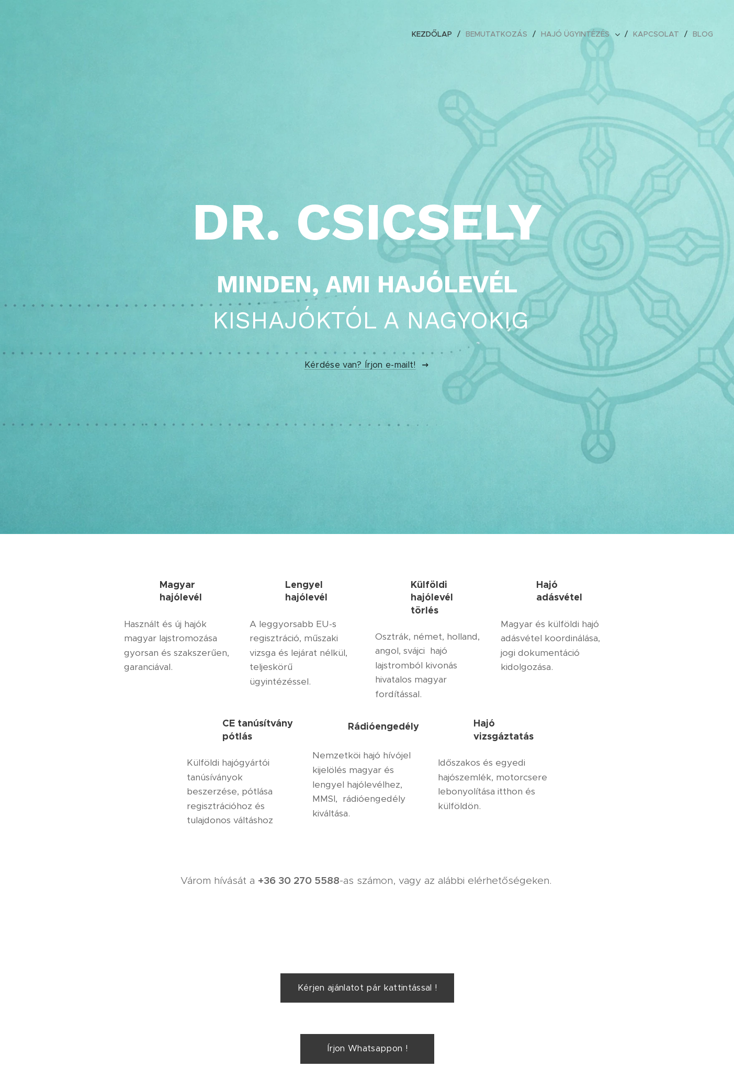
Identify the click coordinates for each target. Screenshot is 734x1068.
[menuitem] (434, 34)
